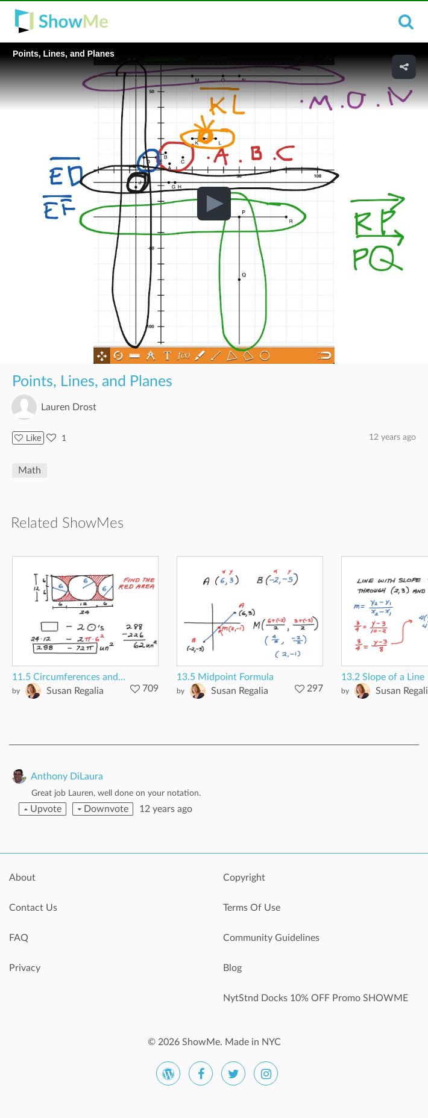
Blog (232, 968)
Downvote (103, 809)
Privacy (24, 968)
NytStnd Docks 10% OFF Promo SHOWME (315, 998)
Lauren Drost (68, 407)
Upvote (42, 809)
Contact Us (33, 908)
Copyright (244, 877)
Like (28, 438)
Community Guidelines (271, 938)
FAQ (18, 938)
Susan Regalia (75, 691)
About (22, 877)
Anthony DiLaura (67, 776)
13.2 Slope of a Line (382, 677)
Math (29, 470)
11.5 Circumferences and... (68, 677)
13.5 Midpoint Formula (225, 677)
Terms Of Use (251, 908)
